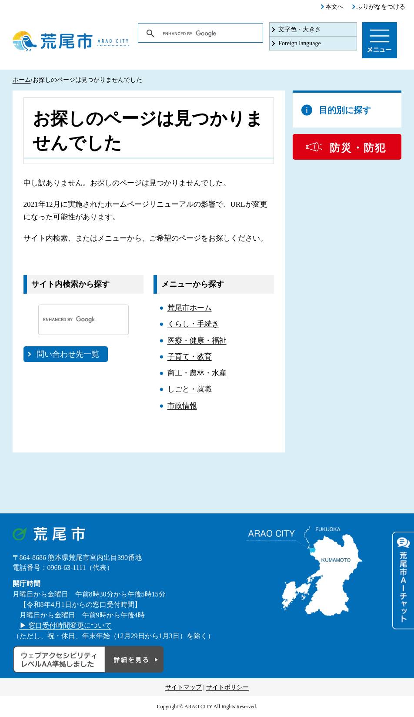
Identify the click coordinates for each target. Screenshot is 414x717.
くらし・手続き (193, 324)
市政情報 (182, 406)
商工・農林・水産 (197, 373)
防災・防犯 (358, 148)
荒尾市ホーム (189, 308)
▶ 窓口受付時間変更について (66, 625)
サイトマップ (183, 687)
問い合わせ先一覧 (68, 354)
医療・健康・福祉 (197, 340)
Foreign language (299, 43)
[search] (201, 33)
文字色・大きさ (299, 29)
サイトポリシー (227, 687)
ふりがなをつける (381, 6)
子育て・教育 (189, 356)
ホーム (22, 80)
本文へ (334, 6)
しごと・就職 (189, 389)
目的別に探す (345, 110)
